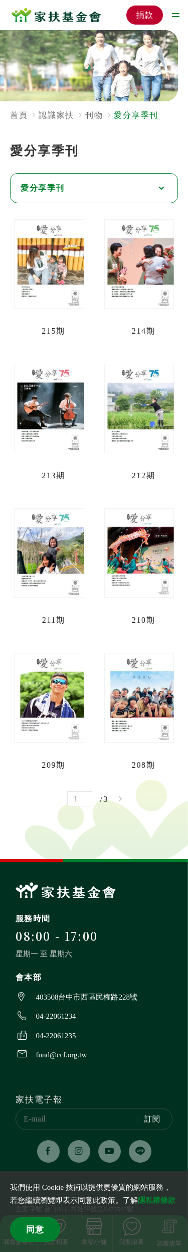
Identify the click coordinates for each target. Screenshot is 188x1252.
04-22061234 (56, 1016)
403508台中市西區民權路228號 (86, 997)
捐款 (145, 15)
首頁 (19, 115)
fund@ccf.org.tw (61, 1055)
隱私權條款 (156, 1200)
